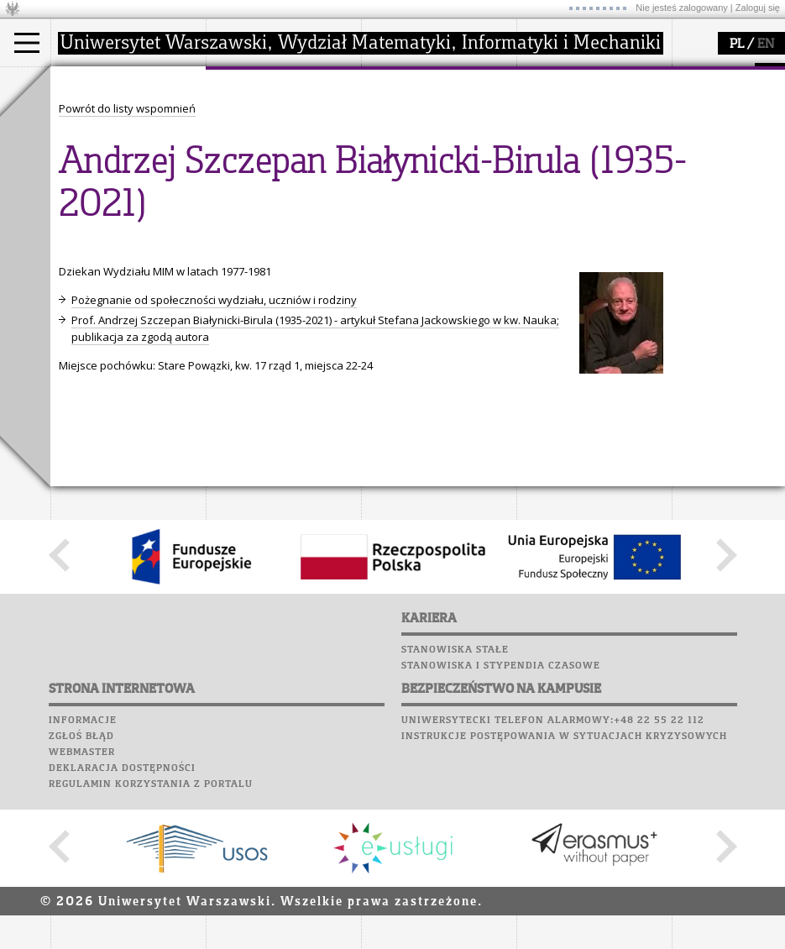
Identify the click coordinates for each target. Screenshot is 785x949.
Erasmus (93, 176)
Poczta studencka (107, 279)
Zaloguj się (757, 8)
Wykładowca (103, 161)
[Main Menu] (27, 43)
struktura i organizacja (284, 131)
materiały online (578, 131)
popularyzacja (581, 82)
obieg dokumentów (431, 191)
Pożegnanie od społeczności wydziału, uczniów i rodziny (214, 610)
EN (765, 44)
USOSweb (78, 231)
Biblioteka (85, 311)
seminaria (407, 131)
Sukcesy (77, 359)
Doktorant (97, 146)
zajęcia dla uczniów (586, 115)
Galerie (164, 327)
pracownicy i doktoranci (287, 176)
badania (400, 82)
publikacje (408, 146)
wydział (245, 82)
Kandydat (96, 115)
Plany (125, 247)
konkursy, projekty (584, 191)
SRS (123, 231)
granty (398, 161)
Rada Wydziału (265, 146)
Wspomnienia (92, 327)
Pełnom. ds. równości (124, 206)
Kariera (82, 343)
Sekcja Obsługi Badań (437, 176)
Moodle (75, 247)
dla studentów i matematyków (576, 154)
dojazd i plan (259, 115)
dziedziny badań (425, 115)
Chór (142, 311)
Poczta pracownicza (115, 295)
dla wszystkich (574, 176)
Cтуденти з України (123, 191)
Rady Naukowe (265, 161)
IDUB (394, 206)
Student (91, 131)
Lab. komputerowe (108, 263)
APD (154, 231)
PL (737, 44)
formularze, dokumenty (287, 191)
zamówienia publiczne (284, 206)
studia (83, 82)
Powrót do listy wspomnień (127, 419)
